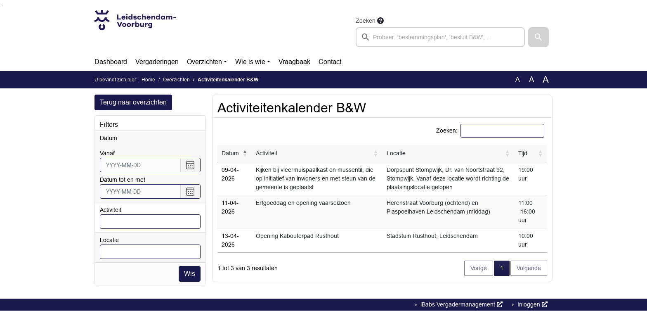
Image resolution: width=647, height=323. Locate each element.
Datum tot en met (122, 179)
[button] (538, 37)
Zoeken (365, 20)
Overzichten (204, 61)
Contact (330, 61)
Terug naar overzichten (133, 102)
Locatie (109, 240)
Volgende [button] (529, 268)
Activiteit (110, 210)
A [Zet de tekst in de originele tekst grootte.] (517, 79)
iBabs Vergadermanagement (461, 304)
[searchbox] (440, 37)
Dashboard (110, 61)
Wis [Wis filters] (189, 273)
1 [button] (505, 267)
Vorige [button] (478, 268)
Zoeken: (447, 130)
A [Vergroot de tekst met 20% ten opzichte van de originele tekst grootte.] (531, 79)
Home (148, 80)
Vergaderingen (157, 61)
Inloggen (532, 304)
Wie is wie (250, 61)
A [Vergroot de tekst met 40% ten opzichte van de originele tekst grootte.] (546, 80)
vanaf (107, 153)
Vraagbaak (294, 61)
